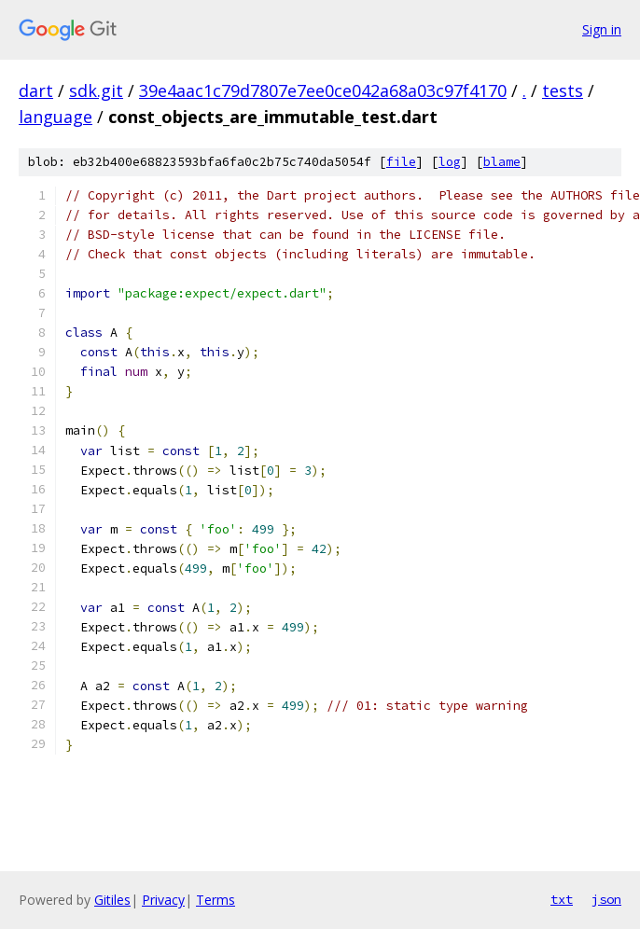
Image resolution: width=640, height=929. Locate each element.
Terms (215, 899)
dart (36, 90)
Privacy (163, 899)
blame (502, 162)
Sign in (601, 29)
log (449, 162)
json (606, 899)
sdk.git (96, 90)
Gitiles (112, 899)
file (401, 162)
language (55, 116)
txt (561, 899)
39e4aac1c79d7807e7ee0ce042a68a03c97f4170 (323, 90)
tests (562, 90)
